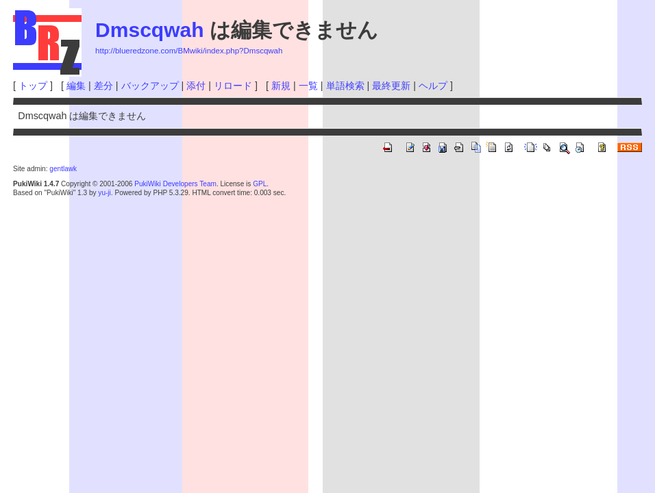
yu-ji (104, 193)
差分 (103, 85)
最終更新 (391, 85)
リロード (233, 85)
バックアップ (150, 85)
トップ (32, 85)
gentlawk (63, 169)
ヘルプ (433, 85)
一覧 (308, 85)
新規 (281, 85)
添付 (196, 85)
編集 (76, 85)
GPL (260, 184)
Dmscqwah (149, 29)
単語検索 (345, 85)
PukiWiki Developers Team (175, 184)
